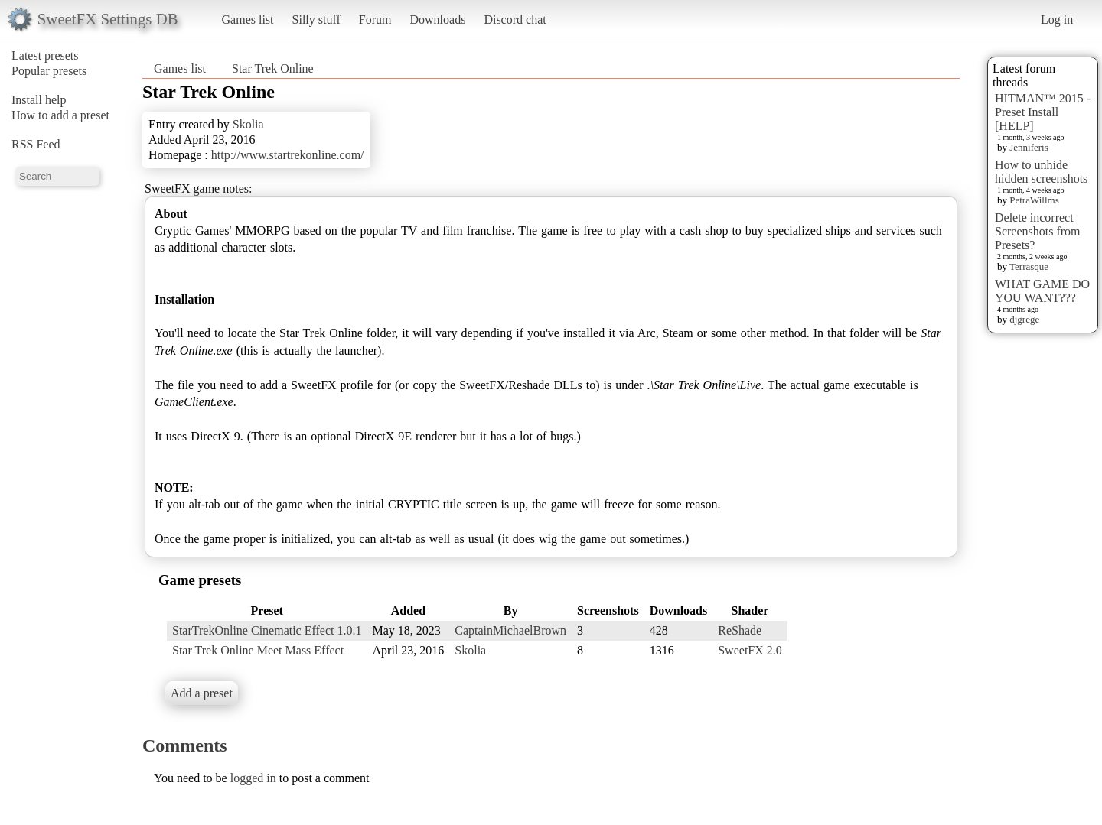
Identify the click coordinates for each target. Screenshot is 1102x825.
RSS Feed (35, 144)
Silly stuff (316, 19)
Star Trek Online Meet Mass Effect (258, 650)
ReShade (739, 630)
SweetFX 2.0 (750, 650)
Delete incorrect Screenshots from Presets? (1038, 231)
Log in (1057, 19)
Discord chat (515, 19)
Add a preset (202, 693)
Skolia (248, 124)
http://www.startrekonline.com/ (287, 154)
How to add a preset (60, 115)
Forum (375, 19)
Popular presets (48, 70)
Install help (39, 99)
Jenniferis (1028, 147)
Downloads (437, 19)
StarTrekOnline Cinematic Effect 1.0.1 (267, 630)
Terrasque (1028, 266)
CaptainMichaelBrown (510, 630)
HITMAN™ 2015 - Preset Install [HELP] (1043, 112)
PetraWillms (1033, 200)
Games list (248, 19)
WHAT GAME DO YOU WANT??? (1042, 291)
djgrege (1024, 319)
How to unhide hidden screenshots (1041, 171)
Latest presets (45, 55)
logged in (253, 777)
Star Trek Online (273, 68)
